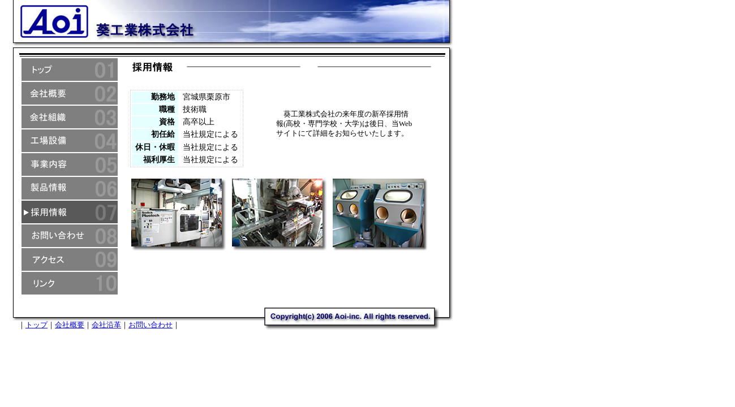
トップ (36, 325)
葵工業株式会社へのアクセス (70, 259)
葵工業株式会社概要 (70, 93)
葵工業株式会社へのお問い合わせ (70, 235)
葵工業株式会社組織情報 (70, 117)
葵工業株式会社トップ (70, 69)
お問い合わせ (150, 325)
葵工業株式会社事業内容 (70, 164)
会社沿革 (106, 325)
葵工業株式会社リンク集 (70, 283)
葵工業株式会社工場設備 (70, 140)
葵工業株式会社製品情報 (70, 188)
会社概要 (69, 325)
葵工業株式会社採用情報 (70, 212)
